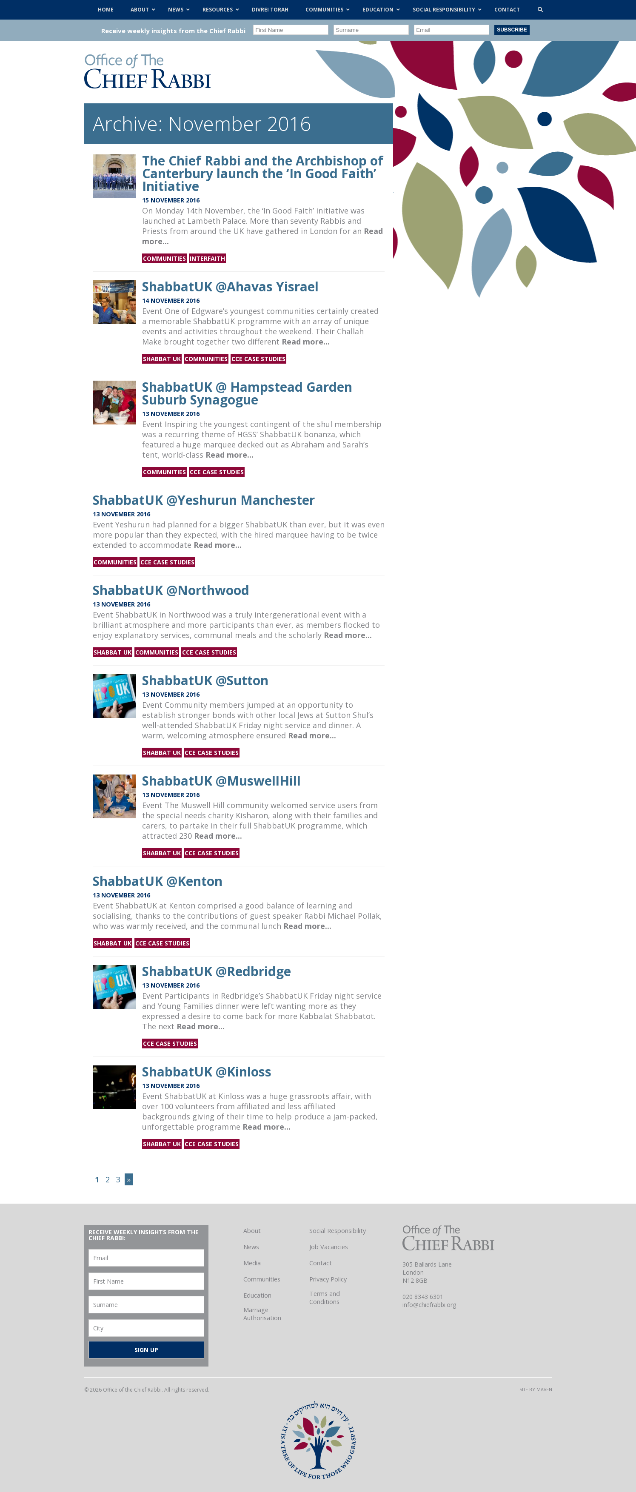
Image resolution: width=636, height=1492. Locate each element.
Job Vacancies (328, 1247)
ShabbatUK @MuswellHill (221, 780)
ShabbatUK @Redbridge (216, 971)
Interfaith (207, 258)
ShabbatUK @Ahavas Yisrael (230, 286)
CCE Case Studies (258, 359)
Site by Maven (535, 1389)
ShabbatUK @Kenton (157, 881)
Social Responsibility (337, 1231)
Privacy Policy (328, 1279)
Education (257, 1295)
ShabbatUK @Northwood (171, 590)
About (252, 1231)
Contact (320, 1263)
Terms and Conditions (324, 1298)
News (251, 1247)
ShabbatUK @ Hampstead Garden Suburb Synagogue (247, 393)
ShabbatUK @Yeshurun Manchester (204, 500)
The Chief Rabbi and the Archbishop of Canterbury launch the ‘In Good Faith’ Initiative (262, 173)
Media (252, 1263)
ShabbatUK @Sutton (205, 680)
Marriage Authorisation (262, 1314)
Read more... (306, 341)
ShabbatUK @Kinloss (206, 1071)
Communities (164, 258)
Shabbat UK (162, 359)
